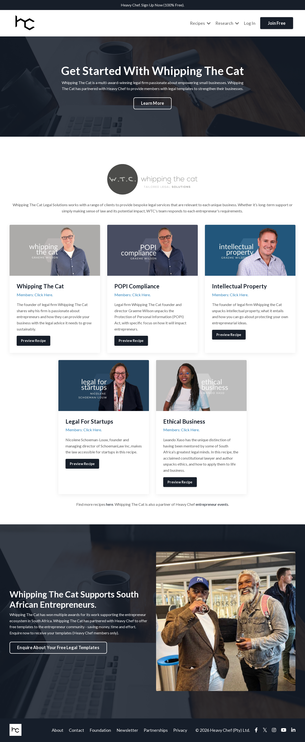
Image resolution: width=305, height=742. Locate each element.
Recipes (200, 23)
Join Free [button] (276, 23)
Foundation (100, 730)
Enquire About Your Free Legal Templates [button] (58, 647)
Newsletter (127, 730)
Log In (249, 23)
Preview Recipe (33, 341)
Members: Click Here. (35, 294)
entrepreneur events (212, 504)
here (109, 504)
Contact (76, 730)
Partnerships (156, 730)
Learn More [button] (152, 103)
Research (227, 23)
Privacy (180, 730)
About (57, 730)
